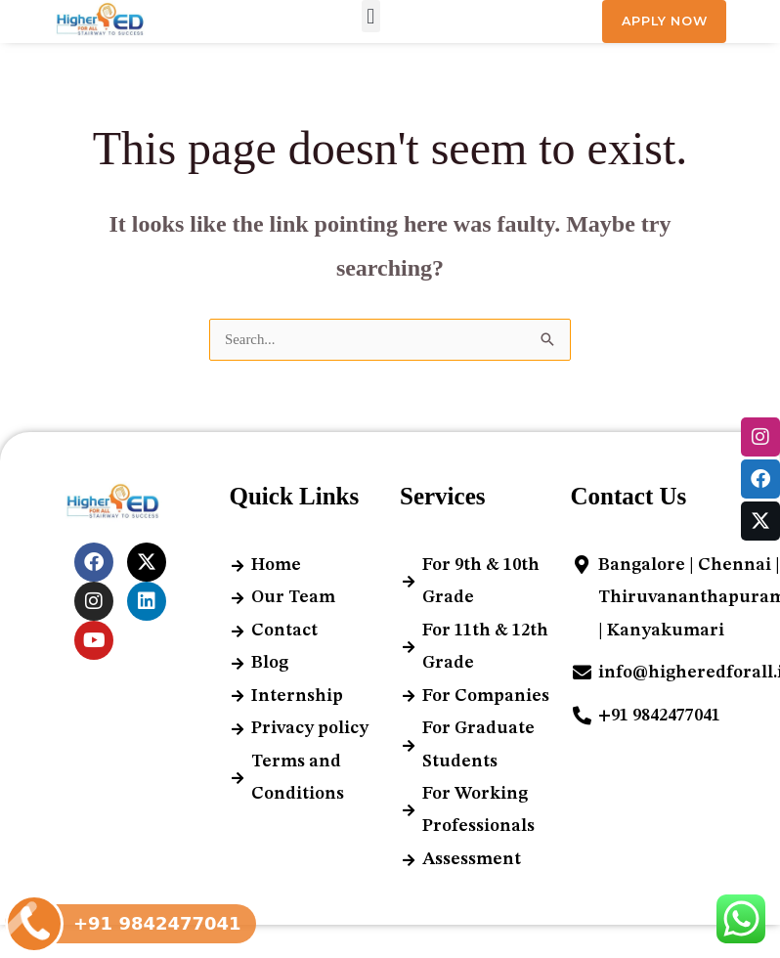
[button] (371, 17)
